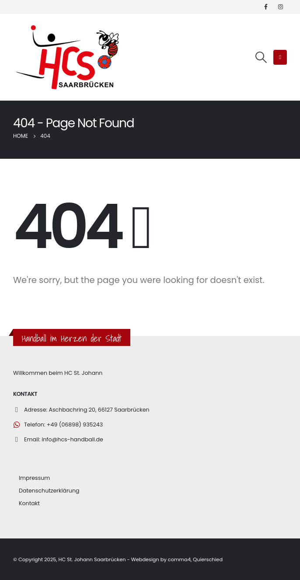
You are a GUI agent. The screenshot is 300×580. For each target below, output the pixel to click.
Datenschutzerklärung (49, 490)
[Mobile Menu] (280, 57)
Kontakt (29, 503)
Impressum (34, 478)
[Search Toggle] (261, 57)
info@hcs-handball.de (72, 439)
